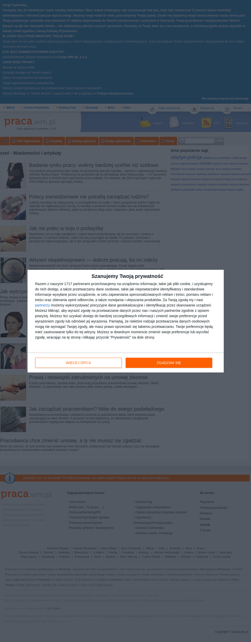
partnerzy (42, 305)
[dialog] (126, 321)
